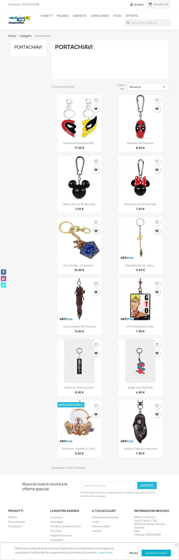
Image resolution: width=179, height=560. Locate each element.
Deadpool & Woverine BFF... (79, 143)
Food (117, 16)
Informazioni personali (105, 517)
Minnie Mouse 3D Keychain (140, 204)
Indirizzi (96, 531)
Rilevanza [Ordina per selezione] (148, 87)
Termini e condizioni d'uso (65, 526)
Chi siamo (56, 531)
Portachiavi (28, 47)
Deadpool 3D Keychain (140, 143)
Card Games (100, 16)
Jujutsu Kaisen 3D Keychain (79, 326)
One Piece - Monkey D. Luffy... (79, 448)
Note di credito (101, 526)
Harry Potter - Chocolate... (79, 265)
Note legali (56, 521)
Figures (63, 16)
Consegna (56, 517)
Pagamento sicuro (61, 535)
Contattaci (56, 540)
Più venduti (15, 526)
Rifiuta (133, 553)
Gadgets (80, 16)
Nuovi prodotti (16, 521)
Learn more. (105, 552)
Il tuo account (104, 511)
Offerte (132, 16)
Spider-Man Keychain (140, 387)
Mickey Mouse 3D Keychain (79, 204)
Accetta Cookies (156, 553)
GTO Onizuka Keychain (140, 326)
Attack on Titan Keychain (79, 387)
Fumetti (47, 16)
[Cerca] (148, 22)
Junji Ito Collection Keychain (140, 448)
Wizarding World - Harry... (140, 265)
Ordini (95, 521)
